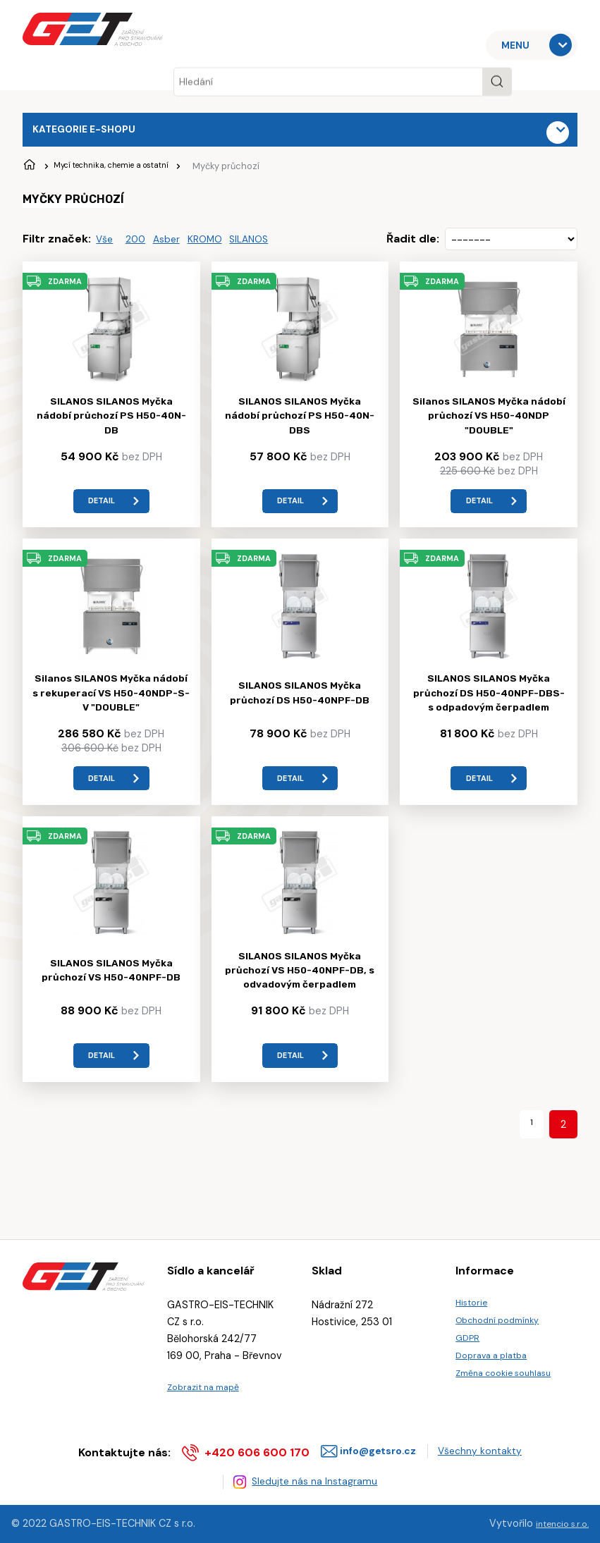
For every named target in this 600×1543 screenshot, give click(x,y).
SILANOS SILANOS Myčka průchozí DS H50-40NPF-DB (300, 711)
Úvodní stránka (31, 172)
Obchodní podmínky (503, 1315)
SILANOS (269, 246)
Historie (473, 1294)
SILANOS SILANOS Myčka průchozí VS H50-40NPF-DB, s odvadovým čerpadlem (300, 999)
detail (100, 513)
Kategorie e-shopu (92, 132)
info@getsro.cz (373, 1446)
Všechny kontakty (488, 1446)
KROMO (219, 246)
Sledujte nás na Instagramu (317, 1480)
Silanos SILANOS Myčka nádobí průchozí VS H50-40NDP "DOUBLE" (488, 425)
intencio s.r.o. (558, 1524)
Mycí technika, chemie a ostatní (135, 172)
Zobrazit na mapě (208, 1378)
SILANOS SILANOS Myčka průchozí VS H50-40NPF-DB (111, 998)
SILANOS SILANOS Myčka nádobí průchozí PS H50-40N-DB (111, 425)
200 (141, 246)
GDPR (468, 1335)
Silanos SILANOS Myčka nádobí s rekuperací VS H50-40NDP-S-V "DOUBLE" (111, 711)
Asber (176, 246)
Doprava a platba (496, 1357)
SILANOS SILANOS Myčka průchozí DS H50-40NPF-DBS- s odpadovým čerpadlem (489, 712)
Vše (106, 246)
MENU (521, 44)
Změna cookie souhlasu (510, 1378)
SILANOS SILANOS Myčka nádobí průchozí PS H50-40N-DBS (299, 425)
